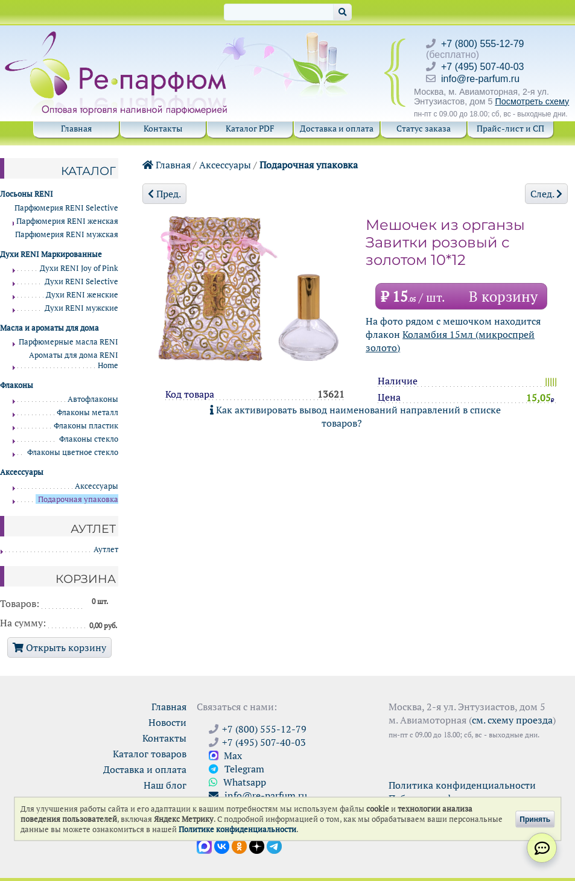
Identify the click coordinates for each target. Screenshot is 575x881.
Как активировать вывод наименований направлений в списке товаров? (355, 416)
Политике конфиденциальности (237, 829)
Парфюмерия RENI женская (67, 221)
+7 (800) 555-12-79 (482, 44)
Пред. (164, 193)
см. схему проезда (512, 720)
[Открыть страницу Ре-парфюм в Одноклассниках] (239, 845)
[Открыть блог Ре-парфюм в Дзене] (256, 845)
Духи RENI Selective (81, 281)
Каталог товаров (149, 753)
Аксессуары (225, 164)
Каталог (88, 171)
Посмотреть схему (532, 101)
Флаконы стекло (88, 439)
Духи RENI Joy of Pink (79, 268)
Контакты (163, 128)
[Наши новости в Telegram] (274, 845)
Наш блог (165, 785)
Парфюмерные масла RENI (68, 342)
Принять (534, 819)
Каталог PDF (250, 128)
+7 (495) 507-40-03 (482, 67)
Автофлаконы (93, 399)
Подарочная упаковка (308, 164)
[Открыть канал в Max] (204, 845)
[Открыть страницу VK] (221, 845)
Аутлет (106, 549)
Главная (76, 128)
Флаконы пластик (86, 426)
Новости (167, 722)
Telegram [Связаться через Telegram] (236, 768)
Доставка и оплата (336, 128)
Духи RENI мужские (81, 308)
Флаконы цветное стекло (72, 452)
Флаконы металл (87, 412)
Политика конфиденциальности (462, 785)
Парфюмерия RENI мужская (66, 234)
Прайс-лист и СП (510, 128)
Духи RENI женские (82, 295)
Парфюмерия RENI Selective (66, 208)
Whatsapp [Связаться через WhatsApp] (237, 782)
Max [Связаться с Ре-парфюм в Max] (225, 755)
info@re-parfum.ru (480, 79)
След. (546, 193)
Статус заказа (423, 128)
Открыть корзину (59, 647)
